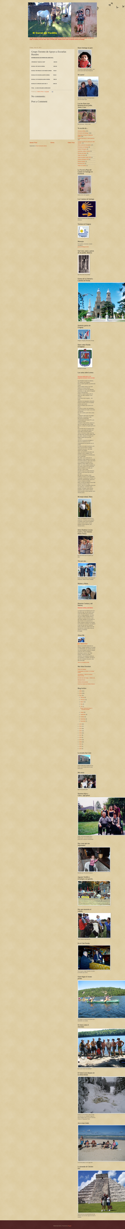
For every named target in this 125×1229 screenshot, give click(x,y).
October (82, 716)
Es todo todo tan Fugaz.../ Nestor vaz (86, 677)
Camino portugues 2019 (83, 159)
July (82, 706)
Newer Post (33, 142)
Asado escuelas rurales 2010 (84, 157)
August (82, 712)
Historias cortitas (81, 131)
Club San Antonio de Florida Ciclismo (86, 684)
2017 (80, 735)
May (82, 704)
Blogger (69, 1225)
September (83, 714)
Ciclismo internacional (83, 682)
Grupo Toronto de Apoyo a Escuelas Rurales (86, 709)
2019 (80, 739)
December (83, 721)
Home (52, 142)
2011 (80, 695)
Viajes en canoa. (81, 155)
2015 (80, 730)
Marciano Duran (81, 679)
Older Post (71, 142)
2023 (80, 748)
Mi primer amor (81, 163)
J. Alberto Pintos (83, 643)
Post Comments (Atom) (41, 145)
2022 (80, 746)
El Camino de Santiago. (83, 133)
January (82, 697)
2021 (80, 744)
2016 (80, 733)
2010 (80, 693)
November (83, 719)
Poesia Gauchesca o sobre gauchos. (86, 138)
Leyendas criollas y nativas (84, 151)
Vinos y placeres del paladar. (84, 145)
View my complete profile (83, 662)
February (83, 699)
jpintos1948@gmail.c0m (83, 246)
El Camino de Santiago (83, 147)
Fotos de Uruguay (82, 669)
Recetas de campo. (82, 153)
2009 (80, 691)
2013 (80, 726)
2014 (80, 728)
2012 (80, 724)
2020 (80, 741)
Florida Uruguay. (81, 161)
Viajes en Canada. (82, 165)
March (82, 701)
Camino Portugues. (82, 149)
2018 (80, 737)
